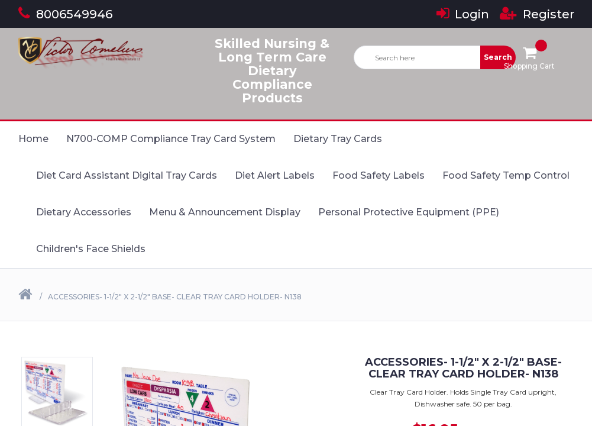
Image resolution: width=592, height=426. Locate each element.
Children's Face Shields (90, 248)
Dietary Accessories (83, 212)
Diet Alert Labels (275, 175)
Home (33, 138)
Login (462, 14)
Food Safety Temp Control (506, 175)
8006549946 (65, 14)
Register (537, 14)
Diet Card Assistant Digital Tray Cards (126, 175)
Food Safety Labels (378, 175)
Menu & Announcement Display (224, 212)
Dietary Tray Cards (337, 138)
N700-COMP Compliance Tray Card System (171, 138)
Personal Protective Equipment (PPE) (408, 212)
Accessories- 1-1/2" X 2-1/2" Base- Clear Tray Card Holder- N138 (175, 296)
